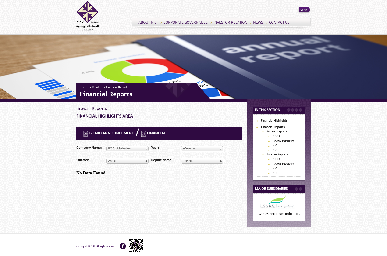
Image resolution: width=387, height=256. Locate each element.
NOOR (276, 136)
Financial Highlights (274, 121)
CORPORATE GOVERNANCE (185, 22)
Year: (155, 148)
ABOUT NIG (147, 22)
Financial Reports (273, 127)
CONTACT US (279, 22)
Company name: (89, 148)
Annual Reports (277, 131)
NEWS (258, 22)
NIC (275, 145)
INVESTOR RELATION (230, 22)
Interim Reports (277, 154)
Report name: (161, 160)
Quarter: (82, 160)
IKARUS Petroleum (283, 141)
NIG (275, 150)
